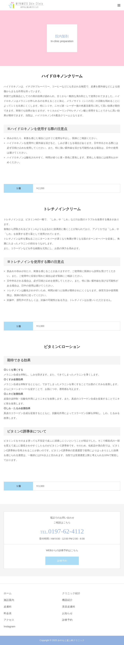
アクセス (9, 619)
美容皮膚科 (68, 606)
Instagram (9, 626)
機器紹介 (67, 599)
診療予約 (62, 560)
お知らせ (67, 613)
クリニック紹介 (71, 593)
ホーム (8, 593)
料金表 (8, 613)
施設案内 (9, 599)
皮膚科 (8, 606)
